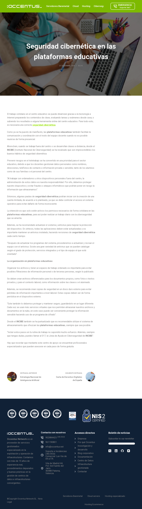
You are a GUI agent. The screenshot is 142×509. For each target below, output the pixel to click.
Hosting (86, 6)
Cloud (76, 6)
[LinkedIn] (116, 450)
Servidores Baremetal (57, 6)
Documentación (85, 456)
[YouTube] (128, 450)
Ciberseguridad (102, 6)
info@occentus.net (54, 446)
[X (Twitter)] (109, 450)
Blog (80, 66)
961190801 (51, 442)
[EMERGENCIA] (123, 6)
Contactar (82, 471)
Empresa (82, 438)
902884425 (55, 437)
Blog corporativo (86, 453)
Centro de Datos (85, 460)
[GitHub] (122, 450)
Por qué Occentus (86, 442)
